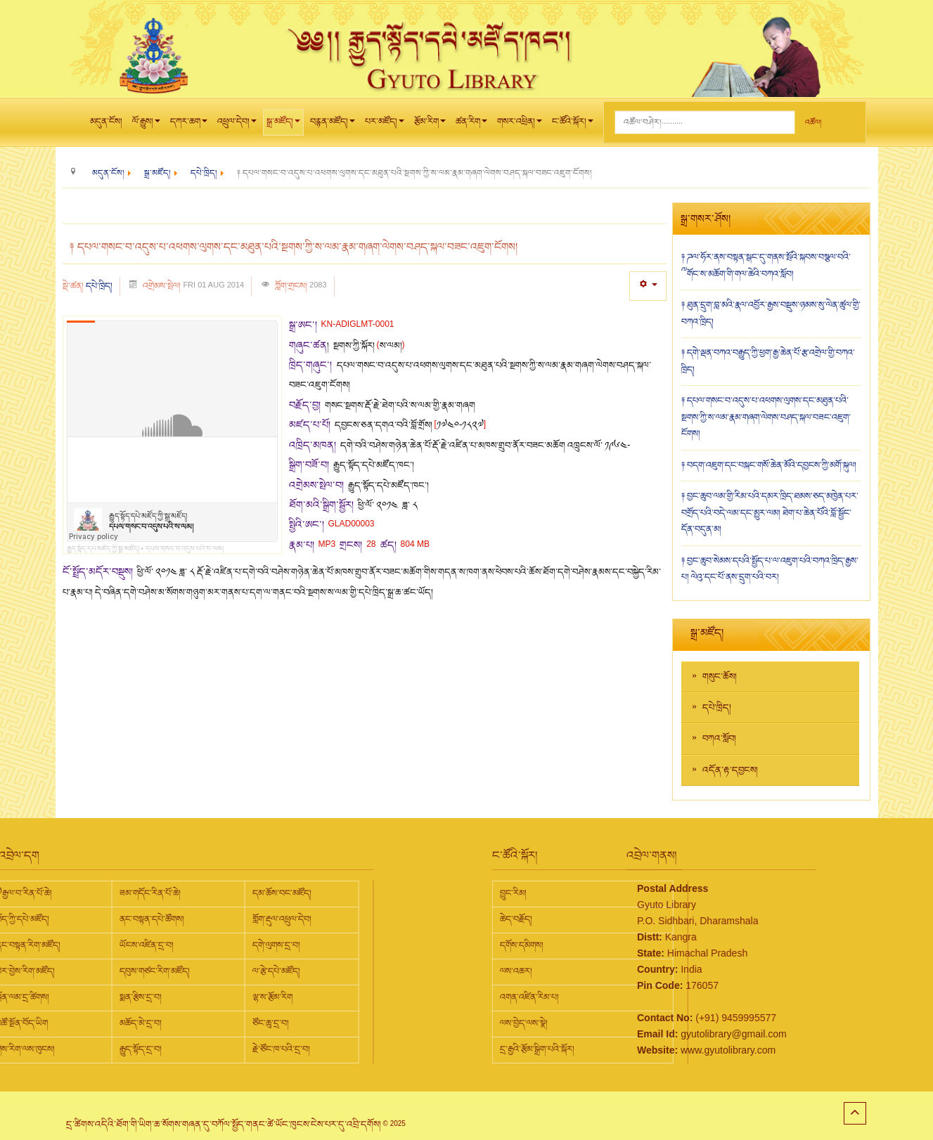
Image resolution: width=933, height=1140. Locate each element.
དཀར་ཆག (188, 125)
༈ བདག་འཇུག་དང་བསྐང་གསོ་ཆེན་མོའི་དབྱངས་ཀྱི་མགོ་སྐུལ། (768, 465)
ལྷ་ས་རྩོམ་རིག (143, 997)
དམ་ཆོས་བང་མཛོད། (152, 893)
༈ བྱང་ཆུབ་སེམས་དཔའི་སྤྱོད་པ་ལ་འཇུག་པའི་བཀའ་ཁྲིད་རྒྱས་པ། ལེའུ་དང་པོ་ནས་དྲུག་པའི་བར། (769, 569)
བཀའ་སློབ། (719, 739)
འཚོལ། (813, 123)
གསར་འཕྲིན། (519, 125)
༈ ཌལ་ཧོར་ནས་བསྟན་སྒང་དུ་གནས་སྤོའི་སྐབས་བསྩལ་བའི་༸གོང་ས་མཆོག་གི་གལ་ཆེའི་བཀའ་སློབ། (766, 265)
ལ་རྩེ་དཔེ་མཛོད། (147, 971)
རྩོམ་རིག (430, 125)
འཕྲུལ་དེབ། (237, 125)
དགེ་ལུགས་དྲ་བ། (147, 945)
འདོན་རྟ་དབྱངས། (730, 770)
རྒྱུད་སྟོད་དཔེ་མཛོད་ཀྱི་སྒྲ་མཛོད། (103, 548)
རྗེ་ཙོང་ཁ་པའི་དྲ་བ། (152, 1049)
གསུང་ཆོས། (719, 677)
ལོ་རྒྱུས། (146, 125)
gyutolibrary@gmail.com (668, 1033)
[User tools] (648, 285)
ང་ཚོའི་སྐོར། (572, 125)
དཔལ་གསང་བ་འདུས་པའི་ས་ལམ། (185, 548)
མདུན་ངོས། (106, 122)
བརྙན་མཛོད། (332, 125)
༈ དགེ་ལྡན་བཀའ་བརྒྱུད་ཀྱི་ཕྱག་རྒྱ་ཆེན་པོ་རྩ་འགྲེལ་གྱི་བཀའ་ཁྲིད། (768, 361)
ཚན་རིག (471, 125)
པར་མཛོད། (384, 125)
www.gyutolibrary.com (663, 1050)
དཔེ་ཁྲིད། (99, 286)
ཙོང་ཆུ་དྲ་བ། (141, 1023)
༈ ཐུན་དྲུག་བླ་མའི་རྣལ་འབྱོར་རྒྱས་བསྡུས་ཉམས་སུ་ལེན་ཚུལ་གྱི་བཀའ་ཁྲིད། (771, 313)
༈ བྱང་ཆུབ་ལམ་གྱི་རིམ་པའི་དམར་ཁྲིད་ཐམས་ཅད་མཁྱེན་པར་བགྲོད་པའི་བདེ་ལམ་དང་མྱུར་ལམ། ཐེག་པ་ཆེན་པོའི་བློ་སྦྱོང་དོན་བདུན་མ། (769, 512)
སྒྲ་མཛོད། (283, 125)
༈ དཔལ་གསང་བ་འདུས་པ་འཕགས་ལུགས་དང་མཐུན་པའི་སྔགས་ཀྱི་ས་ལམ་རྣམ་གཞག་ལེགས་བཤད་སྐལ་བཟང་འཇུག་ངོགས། (766, 417)
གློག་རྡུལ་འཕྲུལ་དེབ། (152, 919)
